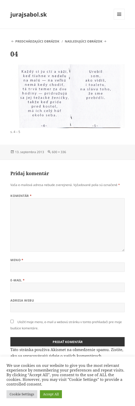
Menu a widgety (119, 19)
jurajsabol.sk (28, 14)
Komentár (21, 196)
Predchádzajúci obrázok (37, 41)
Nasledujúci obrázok (83, 41)
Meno (17, 260)
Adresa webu (22, 300)
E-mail (17, 280)
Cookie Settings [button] (22, 394)
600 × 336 (59, 152)
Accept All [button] (51, 394)
